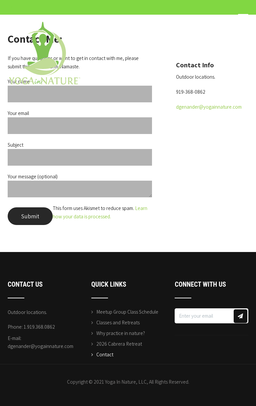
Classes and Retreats (118, 322)
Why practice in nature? (120, 333)
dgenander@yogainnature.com (209, 107)
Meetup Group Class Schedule (127, 312)
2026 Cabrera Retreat (119, 344)
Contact (104, 354)
